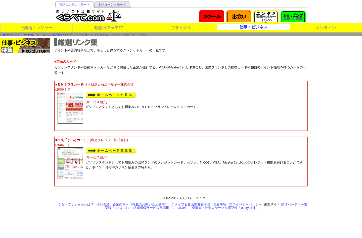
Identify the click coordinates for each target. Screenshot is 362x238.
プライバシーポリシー (245, 204)
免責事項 (219, 204)
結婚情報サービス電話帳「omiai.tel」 (161, 207)
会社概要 (103, 204)
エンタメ (17, 35)
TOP (3, 35)
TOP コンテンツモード (74, 4)
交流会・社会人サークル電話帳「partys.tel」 (225, 207)
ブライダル (181, 27)
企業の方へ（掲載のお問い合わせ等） (140, 204)
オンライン (326, 27)
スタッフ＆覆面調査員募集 (190, 204)
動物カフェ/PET (108, 27)
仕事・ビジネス (253, 27)
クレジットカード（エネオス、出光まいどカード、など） (108, 35)
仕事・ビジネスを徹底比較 (46, 35)
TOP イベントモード (112, 4)
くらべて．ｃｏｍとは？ (76, 204)
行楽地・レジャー (36, 27)
